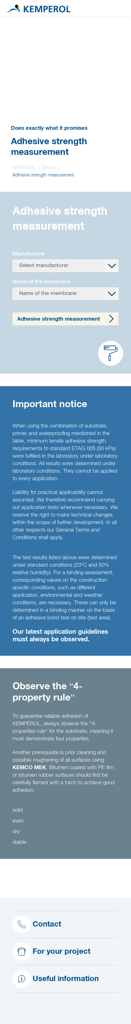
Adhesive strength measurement (58, 319)
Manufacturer (29, 254)
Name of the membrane (41, 282)
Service (48, 167)
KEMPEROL (24, 167)
